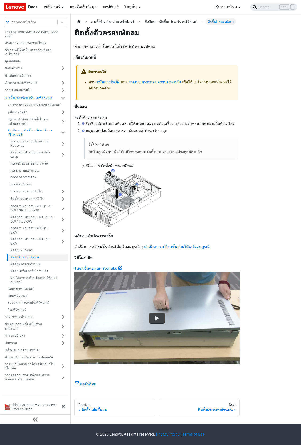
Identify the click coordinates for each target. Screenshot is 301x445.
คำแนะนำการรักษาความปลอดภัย (29, 357)
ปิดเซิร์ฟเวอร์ (17, 310)
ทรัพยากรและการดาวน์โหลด (26, 43)
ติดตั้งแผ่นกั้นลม (21, 250)
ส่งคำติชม (85, 384)
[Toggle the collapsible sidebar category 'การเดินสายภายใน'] (63, 90)
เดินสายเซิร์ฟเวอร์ (21, 289)
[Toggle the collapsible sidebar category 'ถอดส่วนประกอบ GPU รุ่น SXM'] (63, 230)
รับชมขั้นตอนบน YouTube (98, 268)
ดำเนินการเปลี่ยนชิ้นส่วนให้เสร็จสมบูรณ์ (33, 280)
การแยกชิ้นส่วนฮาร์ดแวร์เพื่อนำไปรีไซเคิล (29, 366)
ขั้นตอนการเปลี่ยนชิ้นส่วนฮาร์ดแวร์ (23, 326)
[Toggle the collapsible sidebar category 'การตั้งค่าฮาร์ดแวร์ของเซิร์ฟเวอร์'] (63, 98)
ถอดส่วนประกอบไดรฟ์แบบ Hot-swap (29, 143)
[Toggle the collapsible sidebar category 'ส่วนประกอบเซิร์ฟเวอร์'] (63, 83)
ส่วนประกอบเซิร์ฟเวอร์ (21, 82)
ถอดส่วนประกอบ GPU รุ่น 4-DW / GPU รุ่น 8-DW (30, 208)
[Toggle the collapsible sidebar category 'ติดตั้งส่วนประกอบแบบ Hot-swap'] (63, 154)
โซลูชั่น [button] (130, 7)
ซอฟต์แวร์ (110, 7)
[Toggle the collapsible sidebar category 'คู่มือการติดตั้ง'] (63, 112)
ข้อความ (11, 343)
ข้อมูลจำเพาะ (14, 68)
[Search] (273, 7)
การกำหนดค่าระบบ (19, 317)
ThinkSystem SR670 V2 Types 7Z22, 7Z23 (32, 34)
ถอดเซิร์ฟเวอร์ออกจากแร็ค (29, 163)
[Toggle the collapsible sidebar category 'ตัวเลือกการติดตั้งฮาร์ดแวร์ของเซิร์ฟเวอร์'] (63, 132)
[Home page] (78, 21)
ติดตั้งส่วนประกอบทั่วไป (27, 199)
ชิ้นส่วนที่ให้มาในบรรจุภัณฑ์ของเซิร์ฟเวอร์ (28, 52)
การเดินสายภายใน (18, 90)
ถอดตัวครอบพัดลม (23, 177)
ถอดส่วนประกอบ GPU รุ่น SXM (29, 230)
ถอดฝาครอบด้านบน (24, 170)
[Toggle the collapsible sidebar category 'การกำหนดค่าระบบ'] (63, 317)
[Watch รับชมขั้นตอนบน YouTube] (157, 318)
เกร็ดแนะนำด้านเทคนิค (22, 350)
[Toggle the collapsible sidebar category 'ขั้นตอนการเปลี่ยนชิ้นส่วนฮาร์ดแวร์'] (63, 326)
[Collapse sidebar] (35, 419)
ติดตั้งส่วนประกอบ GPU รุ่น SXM (30, 241)
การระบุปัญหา (15, 335)
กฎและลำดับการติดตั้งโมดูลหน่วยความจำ (28, 121)
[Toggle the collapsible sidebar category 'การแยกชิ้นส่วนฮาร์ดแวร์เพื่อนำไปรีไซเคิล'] (63, 366)
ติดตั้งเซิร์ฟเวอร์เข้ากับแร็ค (29, 271)
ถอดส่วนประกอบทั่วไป (26, 191)
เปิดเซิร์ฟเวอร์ (18, 296)
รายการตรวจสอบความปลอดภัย (155, 82)
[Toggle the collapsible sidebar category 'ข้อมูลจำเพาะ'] (63, 68)
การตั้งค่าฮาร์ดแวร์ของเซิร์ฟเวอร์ (28, 98)
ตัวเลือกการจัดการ (18, 75)
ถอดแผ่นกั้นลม (20, 184)
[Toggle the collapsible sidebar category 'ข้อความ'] (63, 343)
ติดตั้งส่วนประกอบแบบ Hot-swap (30, 154)
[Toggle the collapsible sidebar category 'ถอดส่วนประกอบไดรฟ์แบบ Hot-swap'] (63, 143)
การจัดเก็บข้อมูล (83, 7)
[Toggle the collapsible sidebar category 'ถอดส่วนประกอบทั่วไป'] (63, 191)
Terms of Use (193, 434)
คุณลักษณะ (13, 61)
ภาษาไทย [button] (226, 7)
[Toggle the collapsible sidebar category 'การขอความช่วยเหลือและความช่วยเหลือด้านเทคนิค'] (63, 377)
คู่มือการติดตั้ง (17, 112)
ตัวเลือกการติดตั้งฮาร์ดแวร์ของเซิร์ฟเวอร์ (30, 132)
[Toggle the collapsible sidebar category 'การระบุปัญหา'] (63, 335)
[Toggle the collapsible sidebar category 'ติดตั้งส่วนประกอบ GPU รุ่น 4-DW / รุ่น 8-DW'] (63, 219)
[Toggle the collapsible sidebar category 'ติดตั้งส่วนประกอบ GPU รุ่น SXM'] (63, 241)
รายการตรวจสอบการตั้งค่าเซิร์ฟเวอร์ (34, 105)
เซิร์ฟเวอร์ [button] (52, 7)
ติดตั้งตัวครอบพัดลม (24, 257)
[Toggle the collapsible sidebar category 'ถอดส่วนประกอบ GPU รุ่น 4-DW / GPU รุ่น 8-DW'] (63, 208)
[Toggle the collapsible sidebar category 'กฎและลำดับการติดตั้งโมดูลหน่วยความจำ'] (63, 121)
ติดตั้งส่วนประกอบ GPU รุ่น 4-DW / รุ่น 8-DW (31, 219)
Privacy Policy (168, 434)
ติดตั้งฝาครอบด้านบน (25, 264)
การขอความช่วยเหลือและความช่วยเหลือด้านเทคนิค (27, 377)
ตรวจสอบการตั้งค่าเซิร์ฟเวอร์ (28, 303)
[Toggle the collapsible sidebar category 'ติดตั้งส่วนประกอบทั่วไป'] (63, 199)
